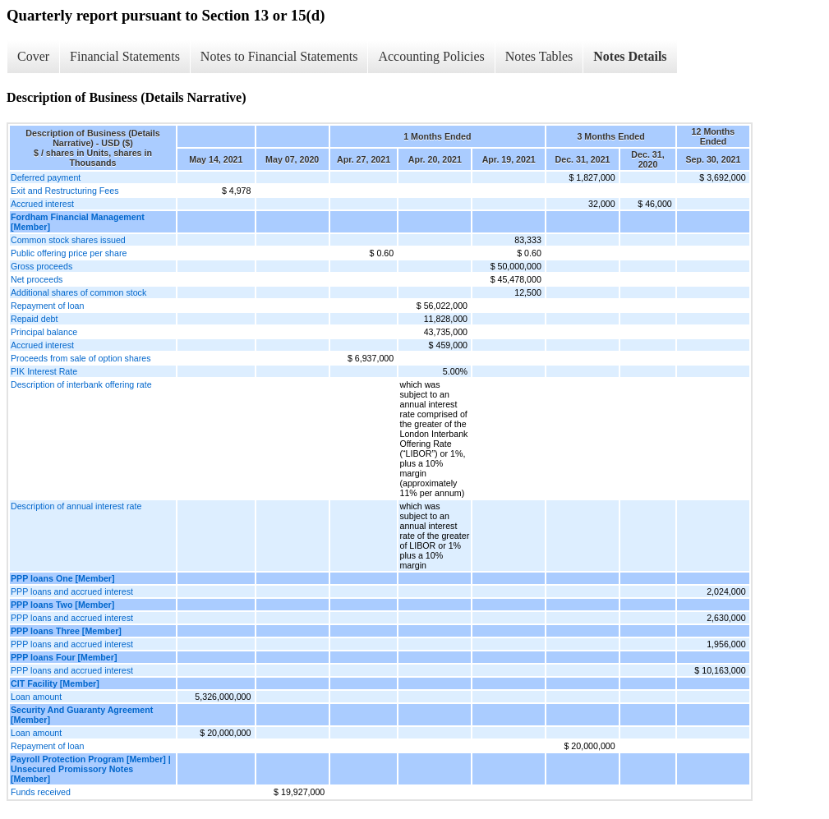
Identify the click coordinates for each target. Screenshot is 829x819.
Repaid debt (34, 319)
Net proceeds (36, 279)
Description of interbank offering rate (81, 384)
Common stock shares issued (68, 240)
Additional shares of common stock (78, 292)
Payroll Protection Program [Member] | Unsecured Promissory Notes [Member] (91, 769)
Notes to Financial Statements (279, 56)
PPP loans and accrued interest (72, 591)
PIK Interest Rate (44, 371)
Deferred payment (46, 177)
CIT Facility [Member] (55, 683)
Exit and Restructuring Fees (65, 191)
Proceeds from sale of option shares (81, 358)
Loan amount (36, 697)
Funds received (41, 792)
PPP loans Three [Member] (66, 631)
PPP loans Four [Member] (64, 657)
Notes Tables (539, 56)
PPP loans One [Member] (63, 578)
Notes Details (629, 56)
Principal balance (44, 332)
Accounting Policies (431, 56)
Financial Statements (125, 56)
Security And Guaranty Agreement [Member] (82, 715)
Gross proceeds (41, 266)
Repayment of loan (47, 306)
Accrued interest (42, 204)
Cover (33, 56)
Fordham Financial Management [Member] (78, 222)
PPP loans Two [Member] (62, 605)
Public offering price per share (69, 253)
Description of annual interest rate (76, 506)
